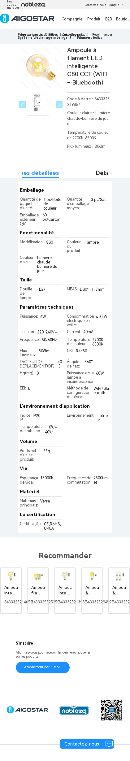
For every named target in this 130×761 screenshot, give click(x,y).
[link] (45, 38)
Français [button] (115, 5)
